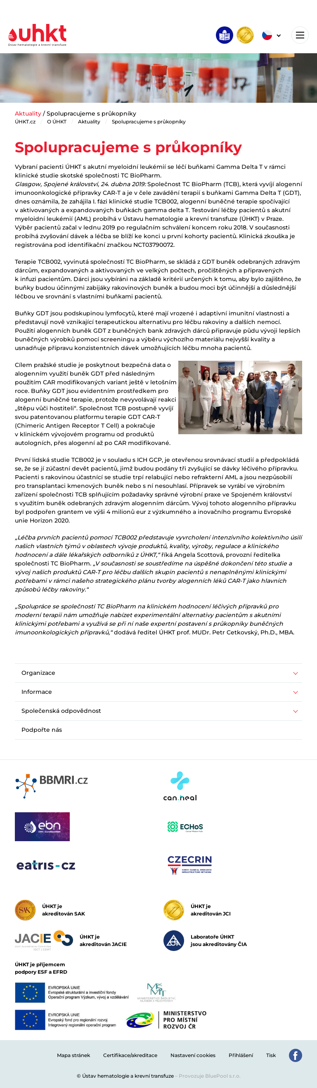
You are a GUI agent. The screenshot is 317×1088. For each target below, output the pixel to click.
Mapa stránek (73, 1055)
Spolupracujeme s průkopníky (149, 121)
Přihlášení (241, 1055)
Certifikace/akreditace (130, 1055)
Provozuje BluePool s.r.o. (210, 1076)
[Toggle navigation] (300, 35)
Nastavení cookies (192, 1055)
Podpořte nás (41, 729)
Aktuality (28, 113)
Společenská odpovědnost (61, 710)
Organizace (38, 672)
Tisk (271, 1055)
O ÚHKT (56, 121)
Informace (36, 691)
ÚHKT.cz (25, 121)
